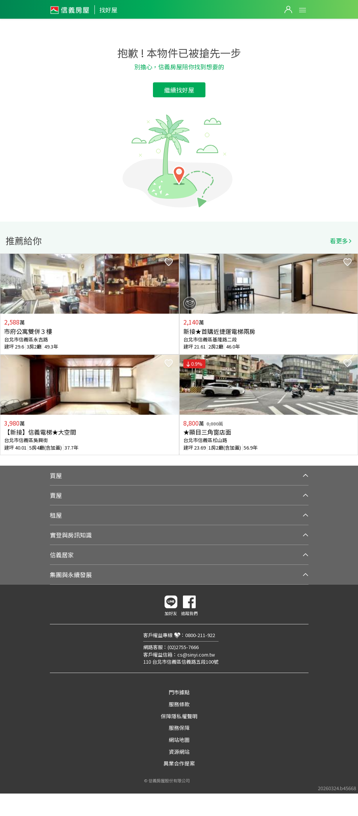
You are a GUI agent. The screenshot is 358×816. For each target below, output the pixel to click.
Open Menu (302, 10)
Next (352, 354)
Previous (6, 354)
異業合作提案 (179, 763)
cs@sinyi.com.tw (196, 654)
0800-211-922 (200, 635)
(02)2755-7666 (183, 647)
